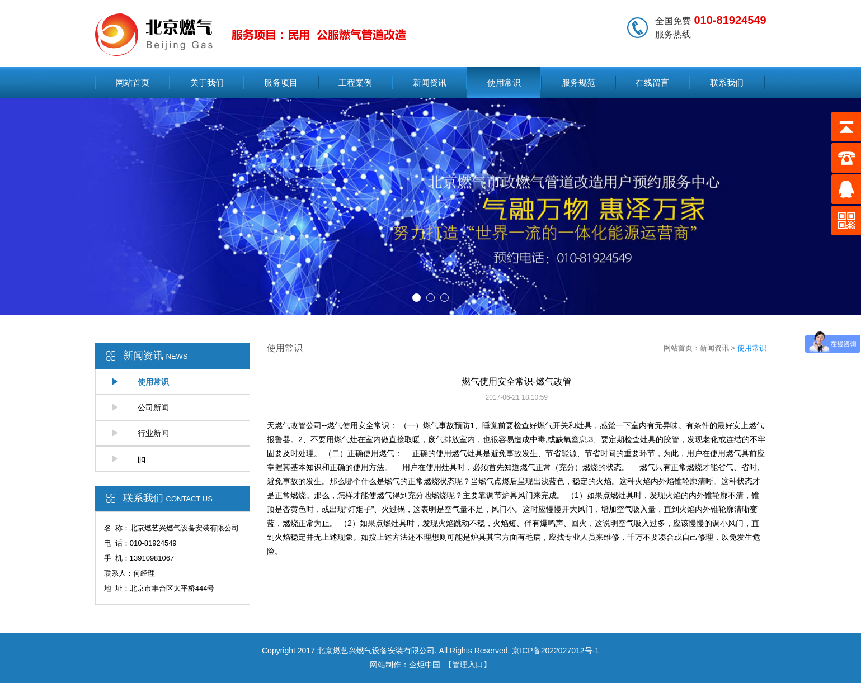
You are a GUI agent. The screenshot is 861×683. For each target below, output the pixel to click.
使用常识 (504, 82)
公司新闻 (140, 407)
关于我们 (207, 82)
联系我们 (727, 82)
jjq (128, 458)
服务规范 (578, 82)
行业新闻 (140, 433)
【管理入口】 (467, 664)
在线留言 (652, 82)
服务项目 (281, 82)
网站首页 (132, 82)
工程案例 (355, 82)
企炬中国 (424, 664)
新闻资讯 (429, 82)
